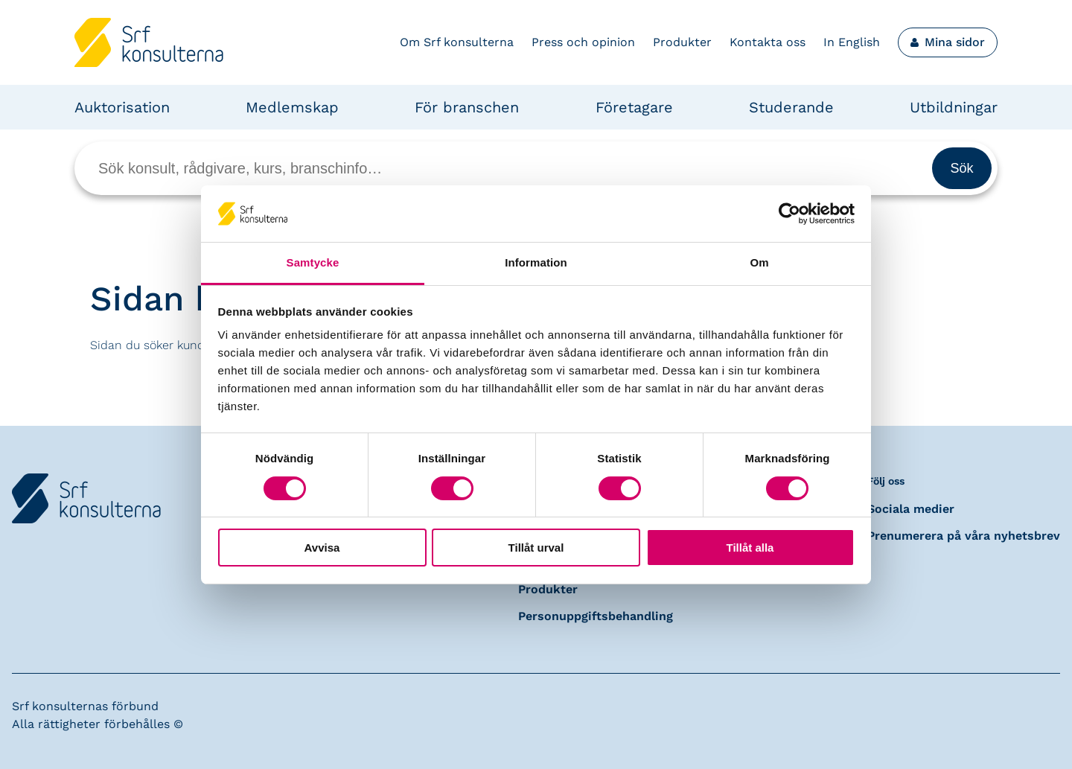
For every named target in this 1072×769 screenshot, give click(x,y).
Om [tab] (759, 262)
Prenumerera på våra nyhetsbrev (963, 536)
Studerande (791, 107)
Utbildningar (954, 107)
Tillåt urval (536, 547)
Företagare (634, 107)
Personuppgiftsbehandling (595, 616)
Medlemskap (292, 107)
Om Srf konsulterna (457, 42)
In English (851, 42)
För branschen (467, 107)
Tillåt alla (750, 547)
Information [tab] (536, 262)
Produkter (682, 42)
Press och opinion (583, 42)
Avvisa (322, 547)
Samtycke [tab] (313, 262)
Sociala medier (910, 509)
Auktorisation (122, 107)
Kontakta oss (767, 42)
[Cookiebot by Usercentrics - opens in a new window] (789, 213)
